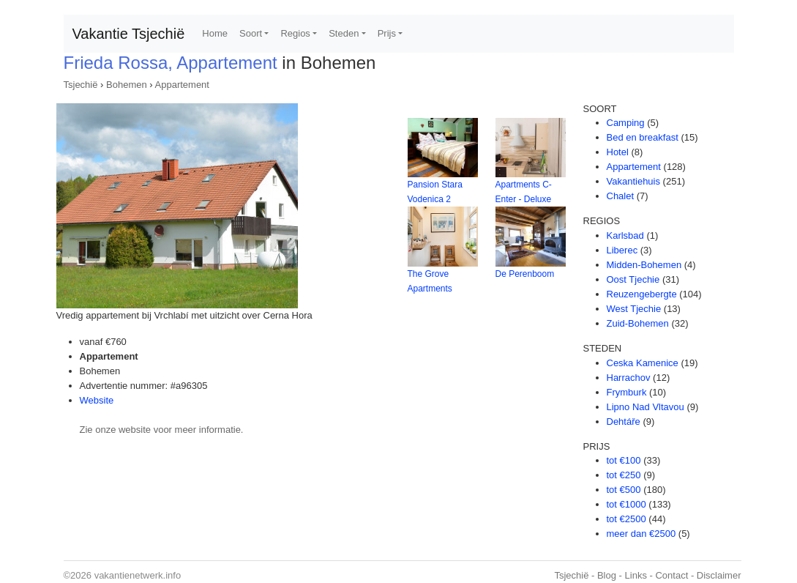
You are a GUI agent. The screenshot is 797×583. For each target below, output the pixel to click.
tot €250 (624, 474)
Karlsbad (625, 235)
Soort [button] (250, 33)
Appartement (182, 84)
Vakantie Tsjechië (128, 34)
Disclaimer (719, 575)
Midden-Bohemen (644, 264)
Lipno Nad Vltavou (645, 406)
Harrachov (629, 377)
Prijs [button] (387, 33)
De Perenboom (525, 274)
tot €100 (624, 460)
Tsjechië (81, 84)
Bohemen (126, 84)
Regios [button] (295, 33)
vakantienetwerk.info (138, 575)
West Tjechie (634, 308)
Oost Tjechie (633, 279)
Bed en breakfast (642, 137)
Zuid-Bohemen (638, 323)
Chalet (621, 195)
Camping (626, 122)
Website (97, 400)
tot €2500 (626, 518)
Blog (606, 575)
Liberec (622, 250)
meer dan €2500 (641, 533)
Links (636, 575)
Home (215, 33)
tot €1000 (626, 504)
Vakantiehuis (633, 181)
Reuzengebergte (642, 294)
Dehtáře (623, 421)
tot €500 (624, 489)
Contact (671, 575)
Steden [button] (344, 33)
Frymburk (627, 392)
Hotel (618, 151)
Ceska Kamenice (642, 362)
